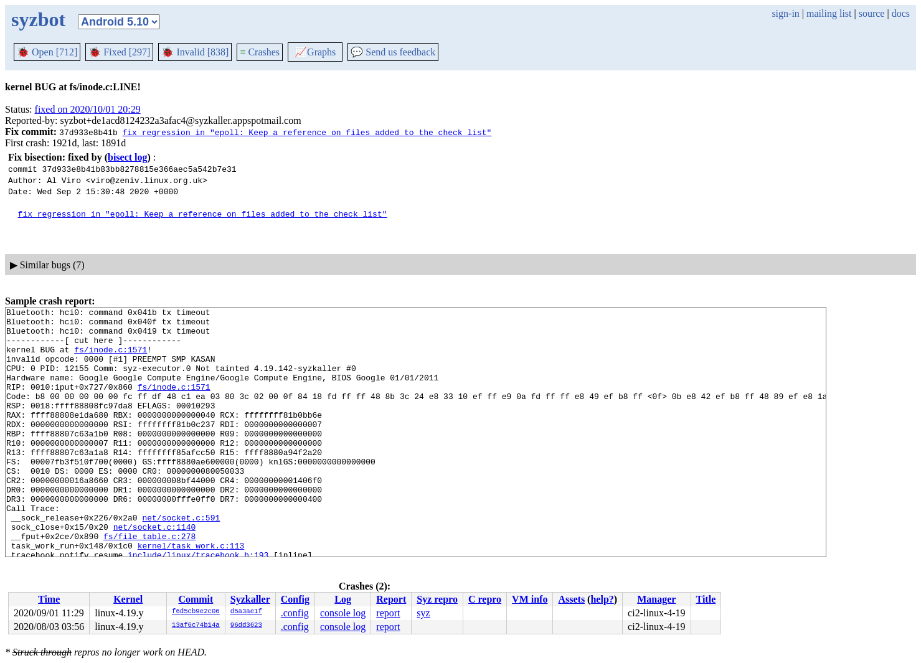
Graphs (315, 52)
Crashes (260, 52)
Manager (656, 599)
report (388, 613)
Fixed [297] (119, 52)
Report (391, 599)
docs (901, 13)
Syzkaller (250, 599)
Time (49, 599)
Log (342, 599)
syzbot (38, 19)
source (872, 13)
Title (706, 599)
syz (423, 613)
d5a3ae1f (246, 612)
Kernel (128, 599)
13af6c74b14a (196, 625)
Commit (195, 599)
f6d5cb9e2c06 (196, 612)
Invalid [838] (195, 52)
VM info (529, 599)
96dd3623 (246, 625)
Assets (571, 599)
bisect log (128, 157)
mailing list (828, 13)
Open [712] (47, 52)
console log (343, 613)
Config (295, 599)
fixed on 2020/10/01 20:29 (88, 109)
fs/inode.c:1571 (110, 358)
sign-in (785, 13)
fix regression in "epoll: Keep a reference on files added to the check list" (306, 132)
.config (295, 613)
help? (601, 599)
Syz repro (437, 599)
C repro (484, 599)
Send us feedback (393, 52)
